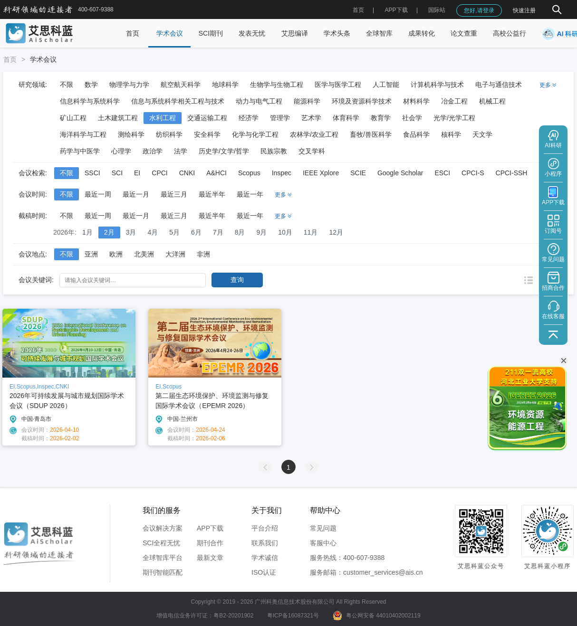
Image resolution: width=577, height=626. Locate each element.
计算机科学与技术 (437, 84)
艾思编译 (294, 33)
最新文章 (210, 557)
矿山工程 (73, 118)
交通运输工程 (207, 118)
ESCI (442, 173)
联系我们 (264, 543)
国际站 (436, 10)
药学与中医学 (80, 151)
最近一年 (250, 194)
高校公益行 (509, 33)
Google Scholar (400, 173)
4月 (152, 232)
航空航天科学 (181, 84)
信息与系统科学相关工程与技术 (177, 101)
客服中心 (323, 543)
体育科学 (346, 118)
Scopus (249, 173)
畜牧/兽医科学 (371, 134)
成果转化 (421, 33)
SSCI (92, 173)
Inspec (281, 173)
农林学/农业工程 (314, 134)
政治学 (153, 151)
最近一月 (136, 194)
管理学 (280, 118)
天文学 (482, 134)
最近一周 (98, 194)
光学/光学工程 (454, 118)
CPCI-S (473, 173)
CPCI (159, 173)
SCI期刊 (211, 33)
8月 (240, 232)
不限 (66, 84)
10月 (285, 232)
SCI (117, 173)
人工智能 (386, 84)
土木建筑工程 (118, 118)
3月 (131, 232)
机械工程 (492, 101)
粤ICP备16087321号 (293, 615)
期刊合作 (210, 543)
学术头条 (337, 33)
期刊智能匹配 (163, 572)
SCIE (358, 173)
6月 (196, 232)
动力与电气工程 (259, 101)
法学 (180, 151)
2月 (109, 232)
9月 (261, 232)
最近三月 (174, 194)
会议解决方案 (163, 528)
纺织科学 (169, 134)
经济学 (249, 118)
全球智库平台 (163, 557)
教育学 (381, 118)
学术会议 (169, 33)
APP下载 (210, 528)
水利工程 (162, 118)
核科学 (451, 134)
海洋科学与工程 (83, 134)
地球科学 (225, 84)
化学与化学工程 (255, 134)
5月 (174, 232)
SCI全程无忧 (161, 543)
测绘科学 (131, 134)
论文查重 (464, 33)
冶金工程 (454, 101)
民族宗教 (273, 151)
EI (137, 173)
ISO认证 (263, 572)
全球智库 (379, 33)
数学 (91, 84)
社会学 (412, 118)
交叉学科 (311, 151)
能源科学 (307, 101)
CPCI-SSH (512, 173)
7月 (218, 232)
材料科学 (416, 101)
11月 (311, 232)
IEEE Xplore (321, 173)
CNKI (187, 173)
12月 (336, 232)
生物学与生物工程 (276, 84)
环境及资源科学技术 (362, 101)
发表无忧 (252, 33)
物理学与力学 (129, 84)
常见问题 (323, 528)
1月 (87, 232)
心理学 (121, 151)
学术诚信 (264, 557)
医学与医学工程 (338, 84)
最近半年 (212, 194)
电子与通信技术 (498, 84)
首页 (358, 10)
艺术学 (311, 118)
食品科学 (416, 134)
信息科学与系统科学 (90, 101)
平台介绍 (264, 528)
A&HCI (216, 173)
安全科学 (207, 134)
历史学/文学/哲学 (224, 151)
